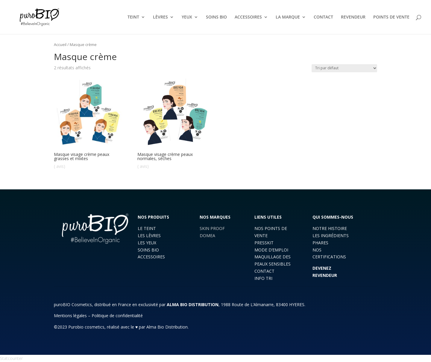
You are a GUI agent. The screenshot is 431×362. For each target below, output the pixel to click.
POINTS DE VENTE (391, 17)
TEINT (133, 17)
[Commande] (344, 68)
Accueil (60, 44)
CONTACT (323, 17)
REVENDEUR (353, 17)
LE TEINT (147, 228)
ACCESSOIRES (248, 17)
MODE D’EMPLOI (271, 250)
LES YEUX (147, 243)
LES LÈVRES (149, 235)
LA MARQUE (288, 17)
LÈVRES (160, 17)
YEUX (187, 17)
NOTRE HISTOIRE (329, 228)
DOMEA (207, 235)
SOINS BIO (216, 17)
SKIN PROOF (212, 228)
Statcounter (11, 358)
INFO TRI (263, 278)
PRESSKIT (264, 243)
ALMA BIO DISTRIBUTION (192, 304)
